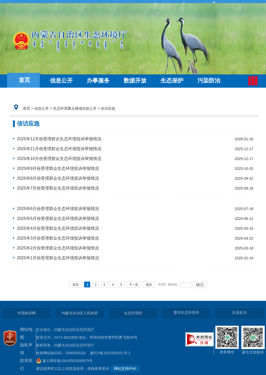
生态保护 (172, 80)
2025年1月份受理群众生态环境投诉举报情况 (58, 258)
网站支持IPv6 (125, 368)
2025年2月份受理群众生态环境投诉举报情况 (58, 248)
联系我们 (26, 364)
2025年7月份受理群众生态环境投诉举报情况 (58, 188)
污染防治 (208, 80)
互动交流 (24, 95)
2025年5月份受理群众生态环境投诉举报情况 (58, 218)
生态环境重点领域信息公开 (75, 108)
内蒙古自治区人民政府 (80, 313)
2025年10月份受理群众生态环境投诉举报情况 (59, 158)
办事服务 (98, 80)
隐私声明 (26, 349)
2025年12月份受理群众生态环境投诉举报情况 (59, 139)
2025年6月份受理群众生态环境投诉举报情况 (58, 208)
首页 (24, 80)
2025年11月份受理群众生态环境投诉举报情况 (59, 149)
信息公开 (61, 80)
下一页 (133, 285)
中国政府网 (26, 313)
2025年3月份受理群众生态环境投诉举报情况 (58, 238)
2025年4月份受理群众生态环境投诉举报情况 (58, 228)
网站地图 (26, 333)
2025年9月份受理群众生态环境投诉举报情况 (58, 168)
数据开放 (135, 80)
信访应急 (108, 108)
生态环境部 (133, 313)
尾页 (149, 285)
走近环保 (61, 95)
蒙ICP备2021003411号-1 (111, 353)
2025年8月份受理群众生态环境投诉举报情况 (58, 178)
